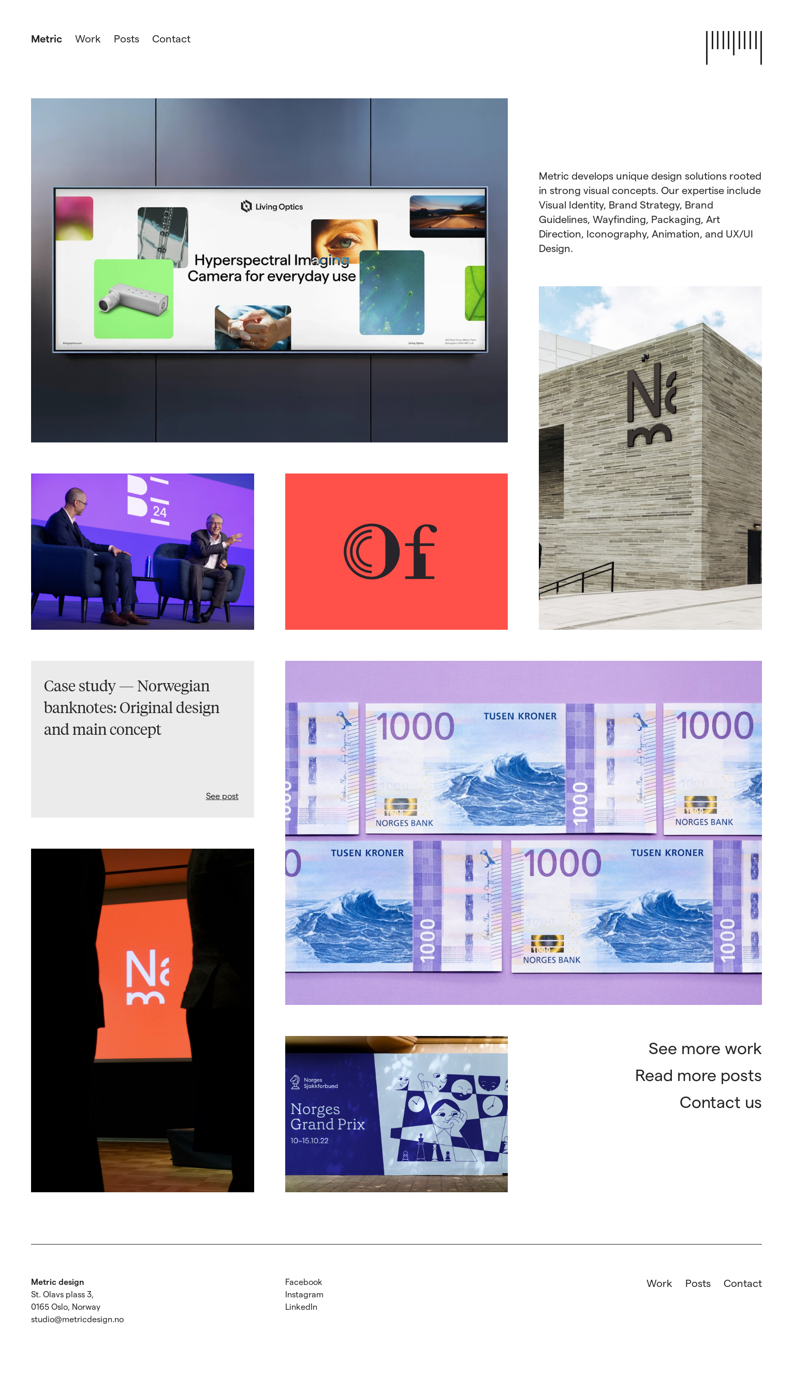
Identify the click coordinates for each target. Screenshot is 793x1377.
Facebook (303, 1281)
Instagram (304, 1294)
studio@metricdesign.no (77, 1319)
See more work (705, 1047)
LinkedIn (301, 1306)
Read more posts (698, 1074)
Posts (126, 38)
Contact (171, 38)
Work (88, 38)
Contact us (721, 1101)
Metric (46, 38)
